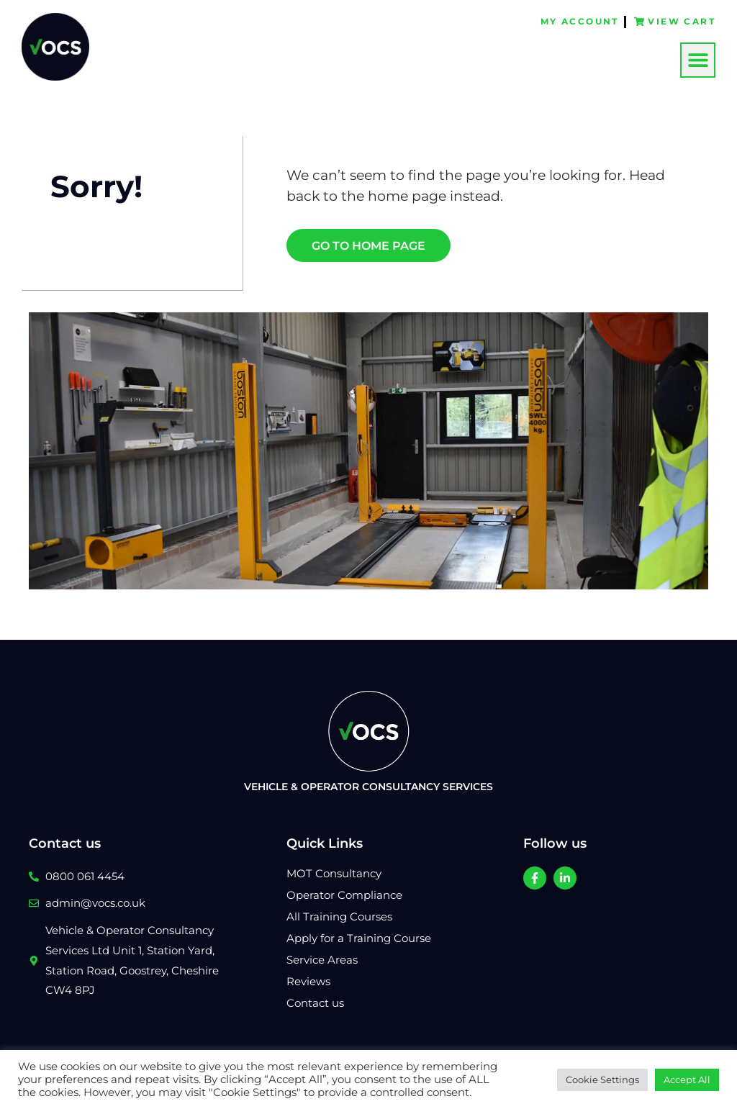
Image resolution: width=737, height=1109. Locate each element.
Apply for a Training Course (358, 938)
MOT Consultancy (333, 873)
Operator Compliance (344, 895)
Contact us (315, 1003)
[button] (697, 59)
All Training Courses (339, 916)
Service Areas (322, 960)
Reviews (308, 981)
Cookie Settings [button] (602, 1079)
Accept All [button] (687, 1079)
